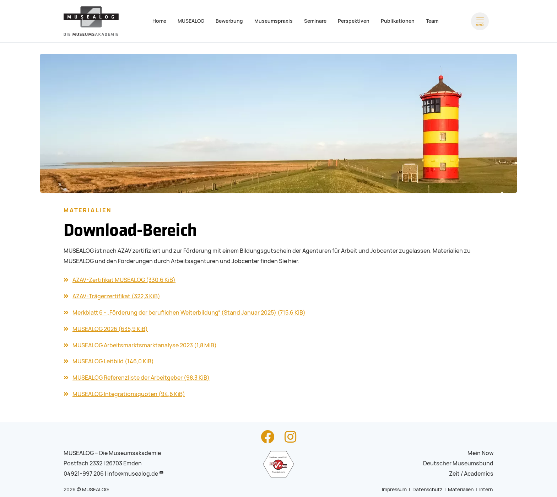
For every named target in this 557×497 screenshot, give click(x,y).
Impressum (394, 489)
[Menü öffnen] (480, 21)
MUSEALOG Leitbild (113, 361)
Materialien (461, 489)
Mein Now (480, 453)
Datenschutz (427, 489)
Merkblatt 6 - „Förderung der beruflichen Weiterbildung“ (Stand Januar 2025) (188, 312)
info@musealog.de (132, 473)
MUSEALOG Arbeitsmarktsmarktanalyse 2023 (144, 345)
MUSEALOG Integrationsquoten (128, 394)
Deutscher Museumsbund (458, 463)
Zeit (454, 473)
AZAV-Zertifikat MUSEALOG (123, 280)
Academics (478, 473)
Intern (486, 489)
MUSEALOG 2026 (110, 329)
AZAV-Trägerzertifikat (116, 296)
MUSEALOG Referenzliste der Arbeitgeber (141, 377)
